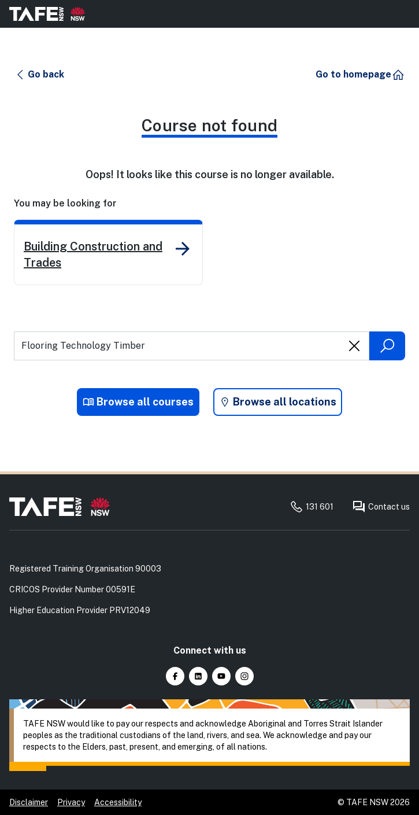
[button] (39, 74)
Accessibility (118, 802)
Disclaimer (28, 802)
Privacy (71, 802)
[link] (108, 252)
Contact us (381, 507)
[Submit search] (387, 345)
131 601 (311, 507)
